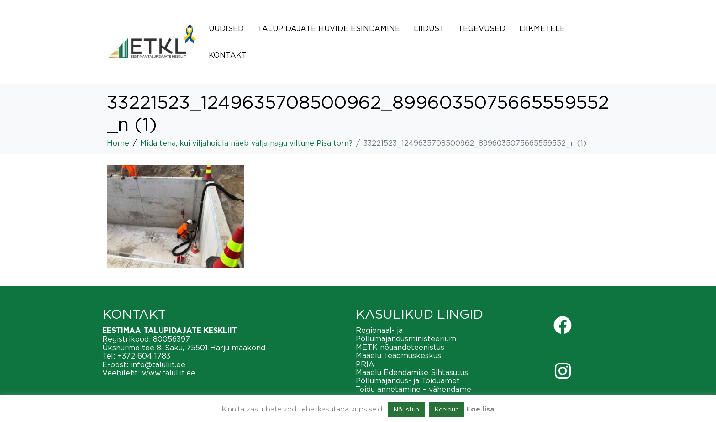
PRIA (365, 364)
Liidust (429, 28)
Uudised (226, 28)
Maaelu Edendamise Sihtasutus (412, 372)
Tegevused (481, 28)
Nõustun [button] (406, 409)
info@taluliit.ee (158, 364)
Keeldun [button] (447, 409)
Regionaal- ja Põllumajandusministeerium (406, 334)
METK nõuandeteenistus (400, 347)
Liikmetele (542, 28)
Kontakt (228, 55)
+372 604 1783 (143, 356)
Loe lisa (480, 409)
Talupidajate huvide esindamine (329, 28)
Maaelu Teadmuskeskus (398, 355)
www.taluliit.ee (168, 373)
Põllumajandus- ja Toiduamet (408, 380)
